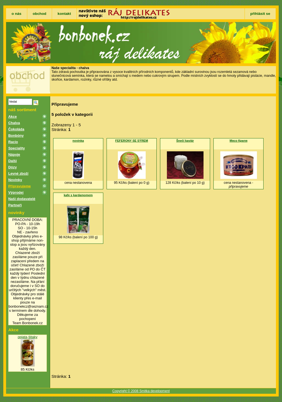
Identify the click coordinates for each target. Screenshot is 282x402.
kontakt (64, 14)
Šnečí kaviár (185, 140)
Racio (13, 142)
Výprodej (15, 192)
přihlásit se (260, 14)
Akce (12, 116)
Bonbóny (16, 135)
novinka (78, 140)
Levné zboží (18, 173)
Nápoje (14, 154)
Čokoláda (16, 129)
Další (12, 161)
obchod (39, 14)
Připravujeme (19, 186)
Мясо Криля (239, 140)
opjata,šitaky (27, 337)
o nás (16, 14)
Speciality (16, 148)
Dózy (12, 167)
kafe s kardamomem (78, 195)
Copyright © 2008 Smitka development (141, 391)
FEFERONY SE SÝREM (131, 140)
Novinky (15, 180)
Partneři (15, 205)
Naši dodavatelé (21, 199)
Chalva (14, 123)
